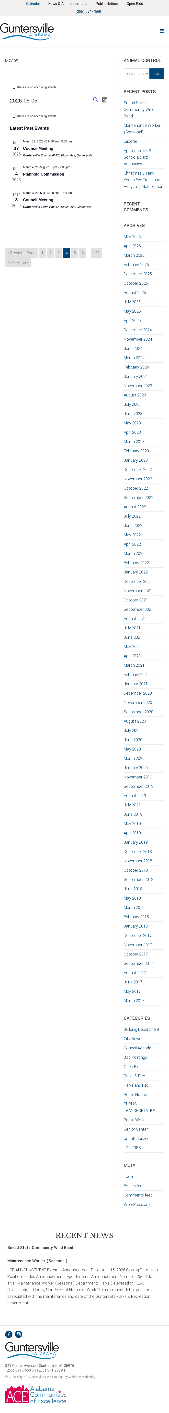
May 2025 (132, 311)
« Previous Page (21, 253)
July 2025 (132, 302)
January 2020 (136, 768)
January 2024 (136, 376)
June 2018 (133, 889)
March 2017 (134, 1001)
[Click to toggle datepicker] (23, 101)
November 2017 (138, 945)
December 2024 (138, 330)
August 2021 (135, 619)
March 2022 (134, 553)
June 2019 (133, 814)
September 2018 (138, 879)
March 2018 (134, 907)
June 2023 (133, 414)
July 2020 (132, 730)
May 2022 (132, 535)
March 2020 (134, 758)
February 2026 (136, 264)
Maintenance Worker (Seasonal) (37, 1261)
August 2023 (135, 395)
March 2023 (134, 442)
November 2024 (138, 339)
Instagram (18, 1334)
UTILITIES (132, 1148)
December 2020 (138, 693)
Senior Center (136, 1129)
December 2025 (138, 274)
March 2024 (134, 358)
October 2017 (136, 954)
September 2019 (138, 786)
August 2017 (135, 973)
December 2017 (138, 935)
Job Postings (135, 1057)
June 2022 (133, 525)
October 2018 (136, 870)
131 (97, 252)
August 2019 (135, 796)
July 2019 (132, 805)
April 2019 (132, 833)
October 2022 (136, 488)
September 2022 (138, 497)
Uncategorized (136, 1138)
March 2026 (134, 255)
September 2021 (138, 609)
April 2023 (132, 432)
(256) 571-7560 (88, 11)
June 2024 (133, 348)
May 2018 (132, 898)
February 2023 (136, 451)
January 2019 (136, 842)
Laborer (130, 141)
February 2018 (136, 917)
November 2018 (138, 861)
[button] (162, 30)
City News (132, 1039)
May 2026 (132, 237)
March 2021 (134, 665)
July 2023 (132, 404)
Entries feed (134, 1186)
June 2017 (133, 982)
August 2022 (135, 507)
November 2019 (138, 777)
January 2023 (136, 460)
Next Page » (18, 263)
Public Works (135, 1120)
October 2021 (136, 600)
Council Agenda (137, 1048)
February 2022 (136, 563)
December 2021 (138, 581)
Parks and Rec (136, 1085)
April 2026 (132, 246)
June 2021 (133, 637)
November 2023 (138, 386)
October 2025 (136, 283)
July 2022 (132, 516)
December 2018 (138, 851)
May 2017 (132, 991)
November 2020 (138, 702)
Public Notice (135, 1094)
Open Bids (132, 1066)
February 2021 (136, 674)
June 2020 (133, 740)
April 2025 (132, 320)
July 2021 (132, 628)
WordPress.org (137, 1204)
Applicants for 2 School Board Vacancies (137, 157)
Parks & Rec (134, 1076)
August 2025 (135, 292)
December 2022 (138, 469)
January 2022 (136, 572)
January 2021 (136, 684)
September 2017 (138, 963)
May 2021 (132, 646)
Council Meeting (38, 148)
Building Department (141, 1029)
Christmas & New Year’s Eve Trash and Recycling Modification (143, 179)
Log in (129, 1176)
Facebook (8, 1334)
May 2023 (132, 423)
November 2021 (138, 591)
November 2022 (138, 479)
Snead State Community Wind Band (139, 109)
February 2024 (136, 367)
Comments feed (138, 1195)
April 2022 (132, 544)
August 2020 (135, 721)
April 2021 (132, 656)
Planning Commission (43, 174)
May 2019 (132, 824)
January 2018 (136, 926)
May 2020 (132, 749)
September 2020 (138, 712)
